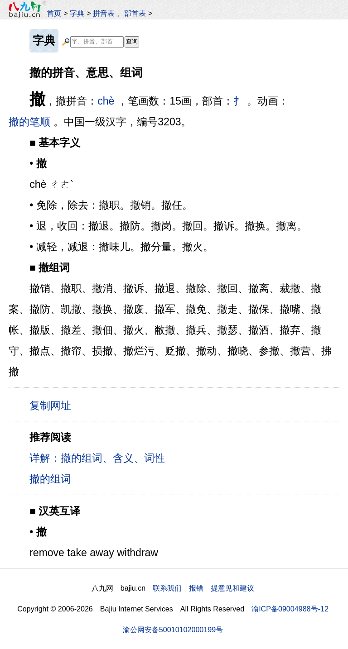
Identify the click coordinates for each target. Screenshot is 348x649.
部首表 (135, 13)
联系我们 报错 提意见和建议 (203, 588)
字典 (77, 13)
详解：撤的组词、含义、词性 (97, 458)
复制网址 (53, 405)
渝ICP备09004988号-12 (290, 609)
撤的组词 (50, 479)
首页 (54, 13)
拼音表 (104, 13)
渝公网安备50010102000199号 (173, 629)
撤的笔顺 (29, 122)
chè (105, 101)
